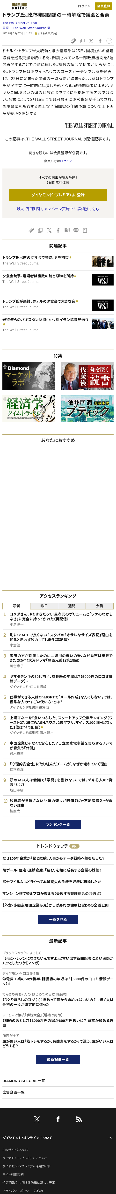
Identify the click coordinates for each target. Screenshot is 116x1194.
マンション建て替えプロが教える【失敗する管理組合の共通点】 (52, 894)
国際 (5, 28)
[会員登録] (103, 6)
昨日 (44, 606)
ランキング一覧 (58, 824)
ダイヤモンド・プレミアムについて (25, 1158)
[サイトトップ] (18, 6)
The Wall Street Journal (19, 23)
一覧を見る (58, 919)
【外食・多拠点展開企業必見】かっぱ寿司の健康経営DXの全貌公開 (55, 905)
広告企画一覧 (13, 1092)
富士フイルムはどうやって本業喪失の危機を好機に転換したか (51, 882)
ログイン (84, 6)
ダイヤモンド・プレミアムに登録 (58, 195)
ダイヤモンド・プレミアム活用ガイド (26, 1166)
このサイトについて (15, 1150)
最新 (16, 606)
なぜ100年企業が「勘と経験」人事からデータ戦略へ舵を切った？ (53, 858)
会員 (99, 606)
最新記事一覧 (58, 1059)
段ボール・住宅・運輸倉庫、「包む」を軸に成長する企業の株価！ (51, 870)
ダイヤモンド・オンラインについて (27, 1138)
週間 (72, 606)
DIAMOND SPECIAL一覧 (23, 1081)
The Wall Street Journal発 (32, 28)
